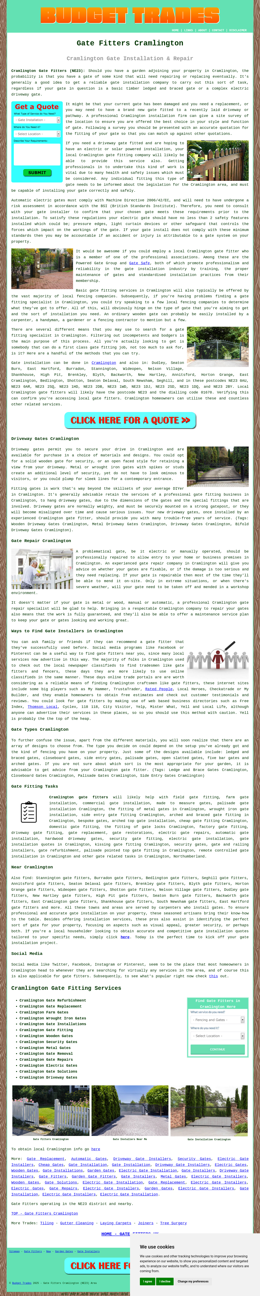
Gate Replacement (45, 1159)
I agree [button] (147, 1281)
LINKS (188, 30)
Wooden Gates (24, 1171)
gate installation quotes (221, 931)
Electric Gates (230, 1165)
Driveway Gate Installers (142, 1159)
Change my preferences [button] (193, 1281)
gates (217, 908)
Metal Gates (173, 1177)
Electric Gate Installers (218, 1177)
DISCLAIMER (238, 30)
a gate (85, 77)
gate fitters (106, 398)
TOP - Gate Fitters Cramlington (44, 1214)
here (125, 937)
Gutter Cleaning (77, 1223)
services (51, 404)
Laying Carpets (115, 1223)
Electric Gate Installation (148, 1171)
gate (152, 110)
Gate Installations (63, 1171)
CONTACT (218, 30)
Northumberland (189, 856)
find (27, 878)
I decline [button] (164, 1281)
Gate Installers (198, 1171)
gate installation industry (156, 269)
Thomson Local (43, 707)
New (48, 1251)
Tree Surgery (173, 1223)
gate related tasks (116, 856)
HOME (175, 30)
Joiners (146, 1223)
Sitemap (14, 1251)
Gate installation (30, 363)
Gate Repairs (63, 1188)
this (213, 976)
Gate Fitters (52, 1177)
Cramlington (104, 363)
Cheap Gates (51, 1165)
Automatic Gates (89, 1159)
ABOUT (202, 30)
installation (157, 149)
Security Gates (194, 1159)
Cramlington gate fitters (78, 797)
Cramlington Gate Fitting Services (66, 988)
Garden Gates (100, 1171)
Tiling (46, 1223)
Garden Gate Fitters (94, 1177)
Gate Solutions (61, 1183)
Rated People (158, 689)
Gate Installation (87, 1165)
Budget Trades (21, 1283)
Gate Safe (139, 263)
